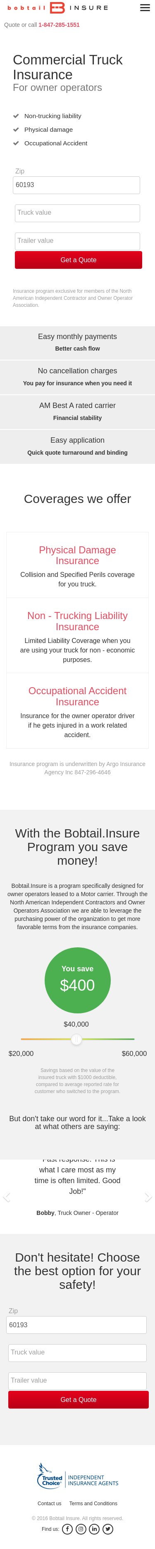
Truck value (34, 212)
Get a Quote (78, 259)
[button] (6, 1197)
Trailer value (35, 240)
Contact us (49, 1503)
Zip (19, 171)
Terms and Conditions (93, 1503)
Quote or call (42, 24)
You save (78, 969)
